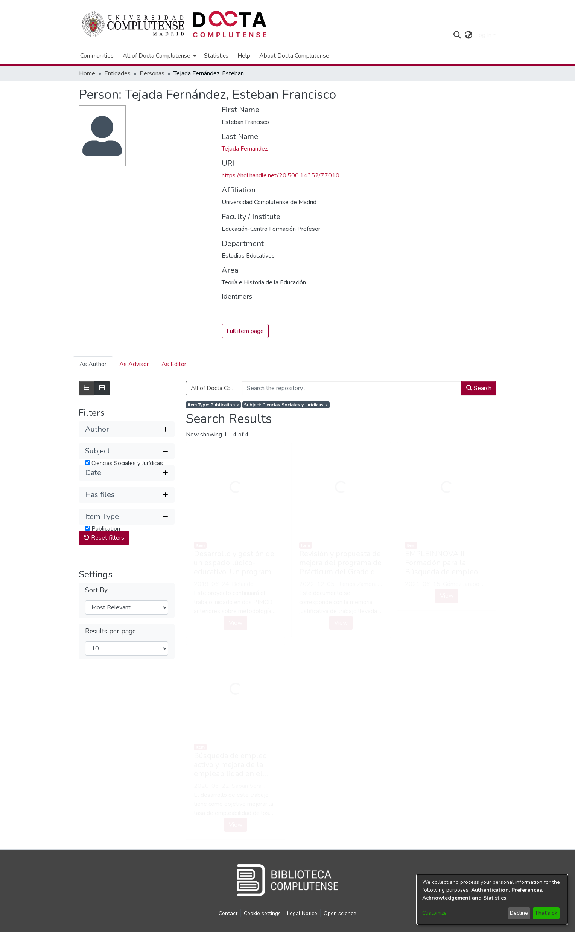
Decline (519, 913)
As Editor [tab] (173, 364)
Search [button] (478, 388)
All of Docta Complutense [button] (156, 56)
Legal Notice (302, 913)
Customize (434, 913)
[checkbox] (87, 462)
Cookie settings (262, 913)
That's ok (546, 913)
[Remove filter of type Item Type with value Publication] (213, 405)
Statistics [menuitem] (216, 56)
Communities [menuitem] (97, 56)
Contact (228, 913)
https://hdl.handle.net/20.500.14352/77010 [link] (280, 175)
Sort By (96, 620)
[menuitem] (158, 55)
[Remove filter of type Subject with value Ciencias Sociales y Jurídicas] (286, 405)
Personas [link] (152, 73)
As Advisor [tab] (134, 364)
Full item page (245, 331)
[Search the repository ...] (352, 388)
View (235, 623)
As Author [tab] (92, 364)
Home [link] (87, 73)
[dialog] (492, 899)
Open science (340, 913)
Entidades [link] (117, 73)
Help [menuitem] (243, 56)
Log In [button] (484, 35)
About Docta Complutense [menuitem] (294, 56)
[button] (457, 35)
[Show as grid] (102, 388)
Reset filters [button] (104, 568)
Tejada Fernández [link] (245, 149)
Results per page (110, 661)
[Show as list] (86, 388)
